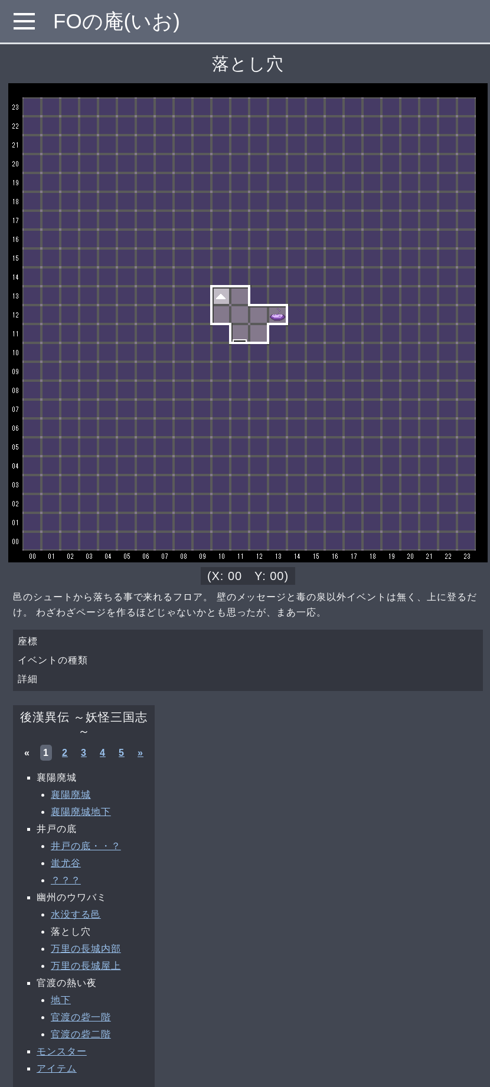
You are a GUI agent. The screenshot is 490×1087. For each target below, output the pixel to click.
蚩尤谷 (66, 863)
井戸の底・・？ (86, 846)
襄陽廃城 (71, 795)
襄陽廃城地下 (81, 812)
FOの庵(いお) (116, 20)
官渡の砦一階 (81, 1017)
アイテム (57, 1068)
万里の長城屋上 (86, 966)
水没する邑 (76, 914)
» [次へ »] (140, 753)
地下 (61, 1000)
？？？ (66, 880)
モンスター (62, 1051)
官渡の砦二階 (81, 1034)
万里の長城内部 (86, 949)
